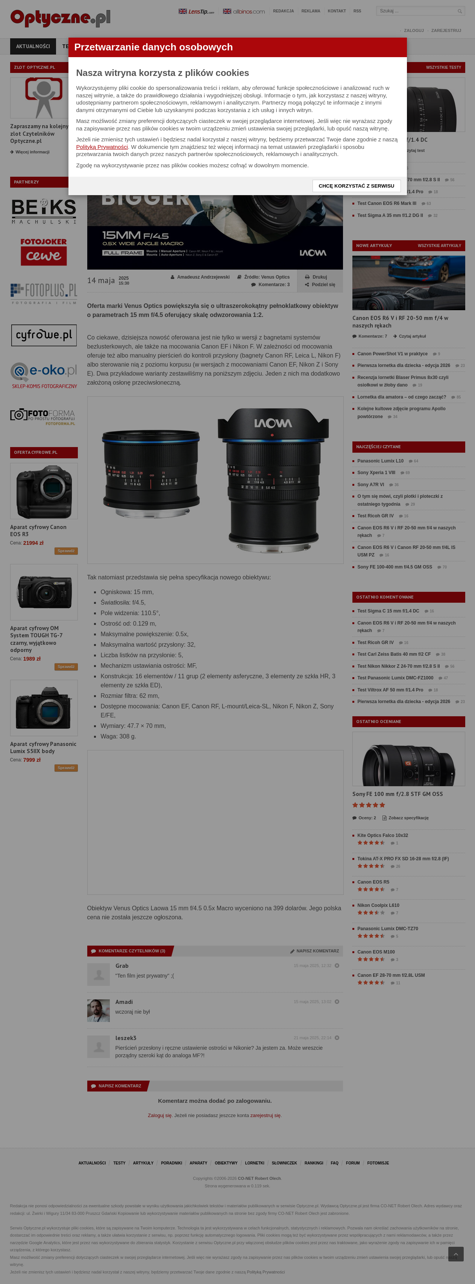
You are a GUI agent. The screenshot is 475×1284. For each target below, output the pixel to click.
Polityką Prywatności (102, 147)
